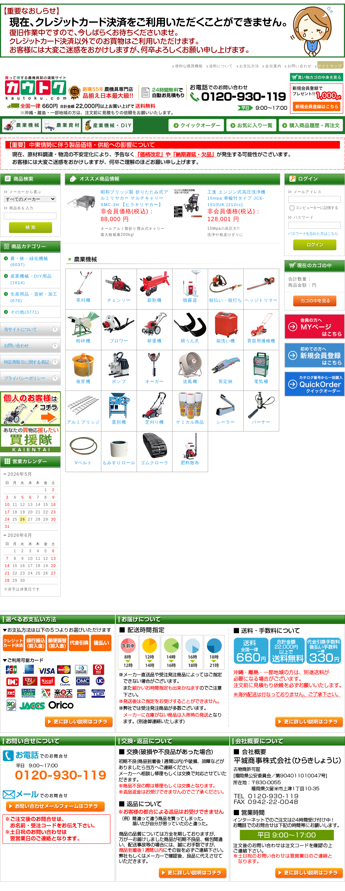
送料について (221, 66)
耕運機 (154, 338)
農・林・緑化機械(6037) (29, 261)
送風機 (190, 379)
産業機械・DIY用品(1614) (31, 279)
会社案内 (273, 66)
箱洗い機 (225, 338)
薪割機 (154, 298)
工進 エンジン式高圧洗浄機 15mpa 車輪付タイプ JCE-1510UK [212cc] (236, 198)
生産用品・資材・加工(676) (34, 297)
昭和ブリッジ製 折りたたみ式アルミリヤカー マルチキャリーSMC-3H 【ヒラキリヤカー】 (135, 198)
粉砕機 (83, 338)
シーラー (225, 420)
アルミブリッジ (83, 420)
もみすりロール (119, 460)
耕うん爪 (190, 338)
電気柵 (261, 379)
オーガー (154, 379)
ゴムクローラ (154, 460)
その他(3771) (24, 312)
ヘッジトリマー (261, 298)
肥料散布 (190, 460)
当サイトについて (20, 329)
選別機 (119, 420)
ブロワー (119, 338)
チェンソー (119, 298)
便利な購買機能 (189, 66)
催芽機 (83, 379)
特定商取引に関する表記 (26, 362)
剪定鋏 (225, 379)
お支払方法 (249, 66)
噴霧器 (190, 298)
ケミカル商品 (190, 420)
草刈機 (83, 298)
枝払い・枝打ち (225, 298)
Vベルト (83, 460)
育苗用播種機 (261, 338)
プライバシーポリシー (24, 378)
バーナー (261, 420)
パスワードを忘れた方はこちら (313, 234)
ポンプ (119, 379)
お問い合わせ (300, 66)
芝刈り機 (154, 420)
